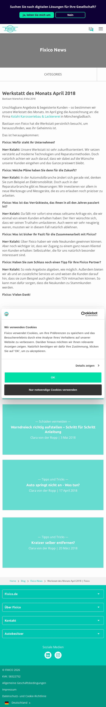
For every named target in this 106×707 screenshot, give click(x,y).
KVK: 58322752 (11, 676)
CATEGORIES (75, 74)
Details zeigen (85, 365)
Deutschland (16, 702)
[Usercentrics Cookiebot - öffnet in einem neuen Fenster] (85, 314)
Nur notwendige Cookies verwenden (53, 389)
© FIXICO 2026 (11, 670)
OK (53, 377)
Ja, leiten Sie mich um (37, 15)
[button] (91, 29)
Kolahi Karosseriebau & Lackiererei (35, 116)
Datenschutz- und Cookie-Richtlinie (24, 696)
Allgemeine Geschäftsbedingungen (24, 683)
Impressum (9, 689)
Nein (70, 15)
